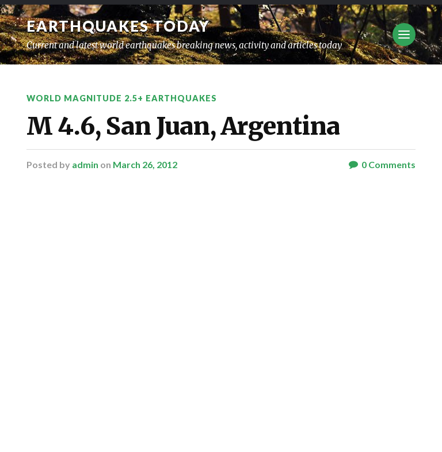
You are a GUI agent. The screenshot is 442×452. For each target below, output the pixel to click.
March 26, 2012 (145, 164)
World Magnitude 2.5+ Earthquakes (121, 98)
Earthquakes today (118, 26)
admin (85, 164)
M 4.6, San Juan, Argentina (183, 126)
